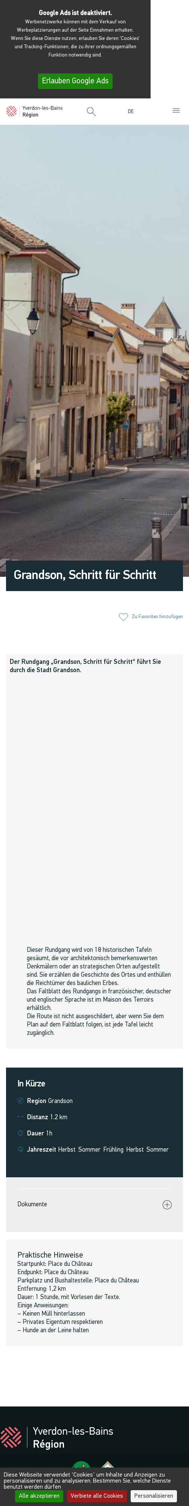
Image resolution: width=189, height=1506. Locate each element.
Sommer (89, 1150)
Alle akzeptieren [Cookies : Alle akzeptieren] (39, 1496)
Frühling (113, 1150)
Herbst (67, 1150)
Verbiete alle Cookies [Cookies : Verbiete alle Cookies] (97, 1496)
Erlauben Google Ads (75, 81)
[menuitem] (132, 112)
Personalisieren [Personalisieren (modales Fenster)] (153, 1496)
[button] (91, 112)
